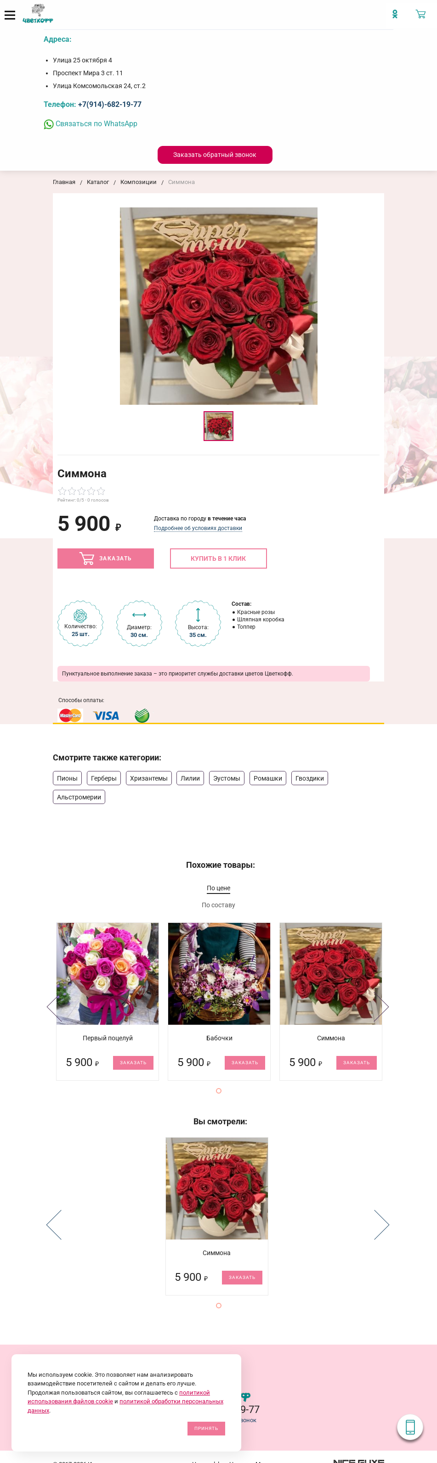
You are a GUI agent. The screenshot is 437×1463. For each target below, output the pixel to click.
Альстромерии (79, 797)
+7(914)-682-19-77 (110, 104)
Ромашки (268, 778)
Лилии (190, 778)
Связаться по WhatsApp (90, 123)
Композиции (138, 182)
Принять (206, 1428)
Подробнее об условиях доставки (198, 528)
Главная (64, 182)
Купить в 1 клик (218, 558)
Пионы (67, 778)
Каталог (98, 182)
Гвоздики (309, 778)
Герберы (104, 778)
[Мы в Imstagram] (398, 18)
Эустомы (226, 778)
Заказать (105, 558)
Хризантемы (149, 778)
